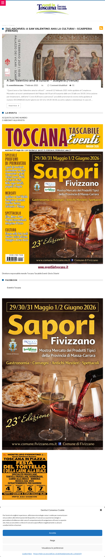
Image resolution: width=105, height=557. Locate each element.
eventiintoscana (16, 85)
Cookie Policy (27, 554)
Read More (14, 105)
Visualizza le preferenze (52, 548)
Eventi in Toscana (14, 288)
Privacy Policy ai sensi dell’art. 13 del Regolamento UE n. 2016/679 (57, 554)
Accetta (52, 533)
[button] (101, 510)
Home (4, 25)
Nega (52, 540)
